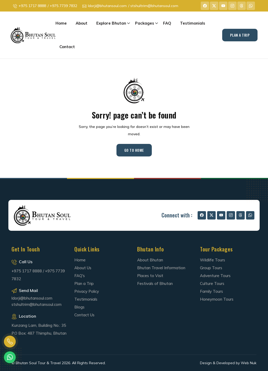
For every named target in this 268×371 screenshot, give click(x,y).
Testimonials (192, 23)
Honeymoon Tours (216, 299)
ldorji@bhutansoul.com (107, 6)
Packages (144, 23)
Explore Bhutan (111, 23)
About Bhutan (150, 259)
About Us (82, 267)
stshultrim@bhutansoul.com (37, 304)
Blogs (79, 307)
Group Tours (211, 267)
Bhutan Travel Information (161, 267)
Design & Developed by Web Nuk (228, 363)
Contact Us (84, 314)
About (81, 23)
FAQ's (79, 275)
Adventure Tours (215, 275)
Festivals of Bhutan (155, 283)
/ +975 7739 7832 (62, 6)
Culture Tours (212, 283)
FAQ (167, 23)
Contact (67, 46)
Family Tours (211, 291)
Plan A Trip (240, 35)
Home (61, 23)
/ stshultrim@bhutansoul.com (153, 6)
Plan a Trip (84, 283)
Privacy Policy (86, 291)
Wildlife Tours (212, 259)
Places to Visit (150, 275)
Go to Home (134, 150)
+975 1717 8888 (32, 6)
